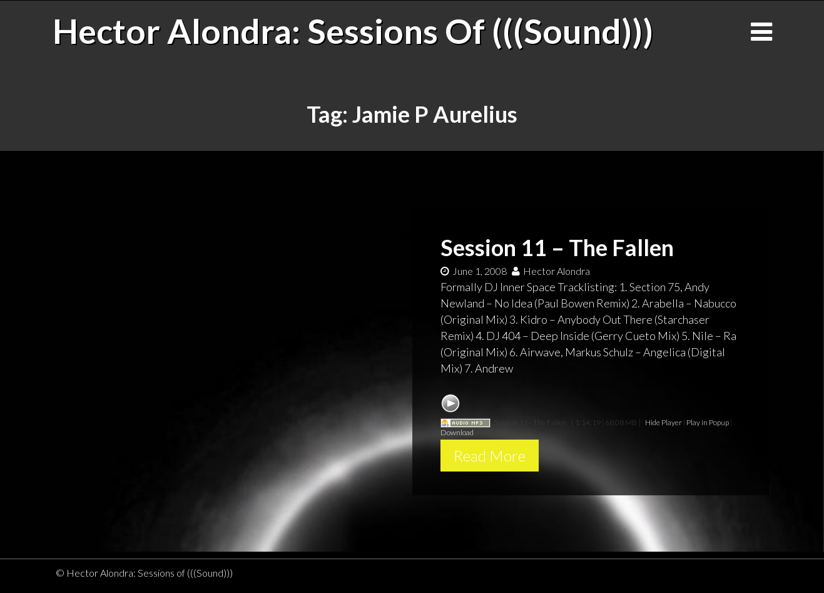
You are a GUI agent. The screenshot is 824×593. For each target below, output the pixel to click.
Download (457, 432)
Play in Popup (707, 422)
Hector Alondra (551, 271)
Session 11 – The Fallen (557, 247)
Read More (490, 455)
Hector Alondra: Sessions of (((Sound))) (353, 30)
